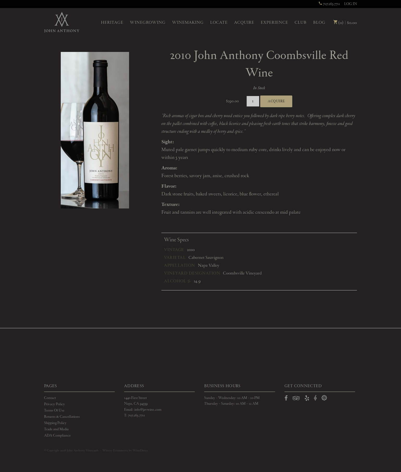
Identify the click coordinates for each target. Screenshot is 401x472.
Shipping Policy (55, 423)
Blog (319, 22)
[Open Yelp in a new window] (307, 399)
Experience (274, 22)
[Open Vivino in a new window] (315, 398)
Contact (50, 398)
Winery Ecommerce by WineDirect (125, 451)
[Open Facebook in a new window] (286, 399)
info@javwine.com (147, 409)
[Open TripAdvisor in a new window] (296, 399)
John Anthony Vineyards (61, 22)
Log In (350, 4)
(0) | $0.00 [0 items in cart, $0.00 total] (345, 23)
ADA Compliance (57, 435)
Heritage (112, 22)
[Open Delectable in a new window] (324, 398)
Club (301, 22)
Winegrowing (148, 22)
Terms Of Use (54, 410)
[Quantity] (253, 101)
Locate (219, 22)
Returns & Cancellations (62, 416)
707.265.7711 (329, 4)
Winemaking (188, 22)
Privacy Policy (54, 404)
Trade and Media (56, 429)
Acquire (244, 22)
